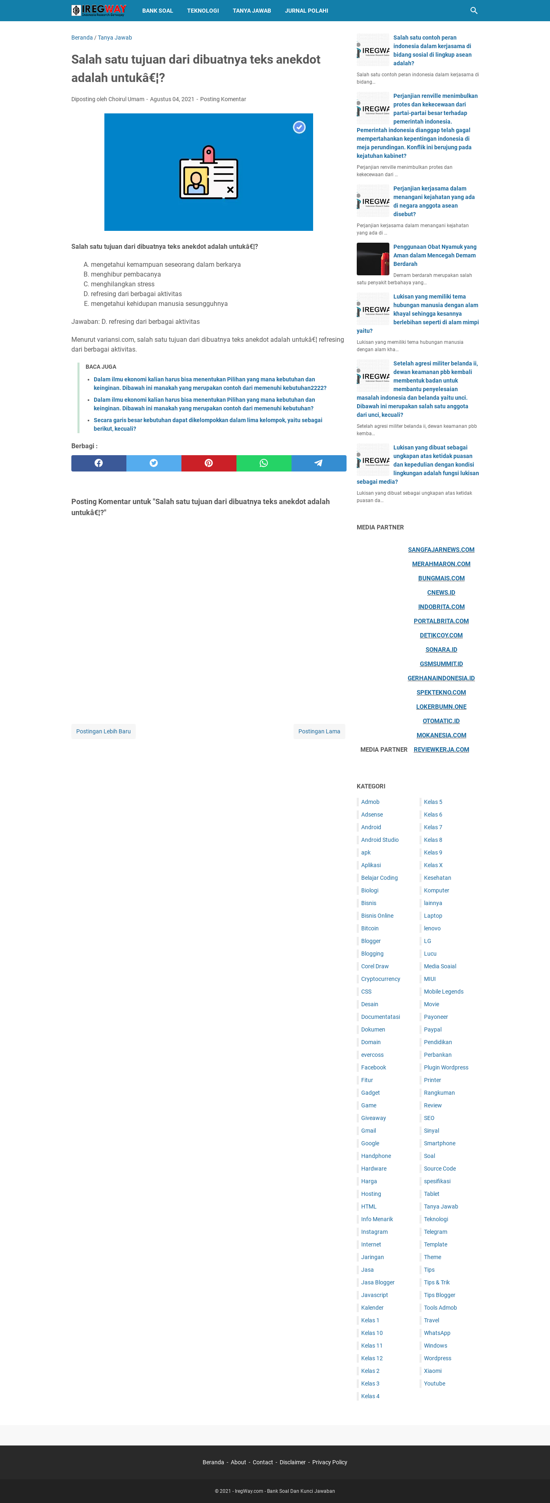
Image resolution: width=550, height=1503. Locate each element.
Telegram (435, 1232)
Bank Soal (157, 10)
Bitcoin (370, 928)
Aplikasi (371, 865)
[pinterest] (208, 463)
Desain (369, 1004)
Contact (263, 1462)
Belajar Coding (379, 877)
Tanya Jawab (252, 10)
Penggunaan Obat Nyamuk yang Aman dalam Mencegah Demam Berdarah (435, 255)
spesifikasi (437, 1181)
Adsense (372, 814)
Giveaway (373, 1118)
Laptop (433, 915)
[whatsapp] (264, 463)
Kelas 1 (370, 1320)
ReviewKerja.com (441, 749)
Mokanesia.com (441, 735)
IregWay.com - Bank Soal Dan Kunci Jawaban (285, 1491)
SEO (429, 1118)
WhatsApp (437, 1333)
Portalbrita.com (441, 621)
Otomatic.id (441, 721)
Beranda (213, 1462)
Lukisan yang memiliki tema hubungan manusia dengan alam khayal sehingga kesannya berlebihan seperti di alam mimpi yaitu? (418, 313)
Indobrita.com (441, 607)
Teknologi (203, 10)
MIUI (430, 979)
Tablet (432, 1194)
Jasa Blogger (378, 1282)
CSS (366, 991)
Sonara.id (441, 649)
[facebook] (98, 463)
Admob (370, 802)
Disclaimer (293, 1462)
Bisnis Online (377, 915)
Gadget (370, 1092)
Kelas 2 (370, 1371)
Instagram (374, 1232)
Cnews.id (441, 592)
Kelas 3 (370, 1383)
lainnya (433, 903)
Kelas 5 (433, 802)
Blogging (372, 953)
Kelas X (433, 865)
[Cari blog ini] (474, 10)
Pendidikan (438, 1042)
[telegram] (319, 463)
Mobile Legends (444, 991)
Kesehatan (437, 877)
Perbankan (438, 1054)
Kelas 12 (372, 1358)
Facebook (373, 1067)
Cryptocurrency (380, 979)
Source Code (440, 1168)
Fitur (367, 1080)
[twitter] (153, 463)
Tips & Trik (437, 1282)
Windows (435, 1345)
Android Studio (380, 840)
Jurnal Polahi (306, 10)
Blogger (371, 941)
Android (371, 827)
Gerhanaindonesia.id (441, 678)
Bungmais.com (441, 578)
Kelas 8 (433, 840)
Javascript (374, 1295)
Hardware (374, 1168)
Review (433, 1105)
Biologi (369, 890)
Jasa (367, 1269)
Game (368, 1105)
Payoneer (436, 1017)
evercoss (372, 1054)
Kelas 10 (372, 1333)
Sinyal (431, 1130)
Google (370, 1143)
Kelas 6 (433, 814)
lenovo (432, 928)
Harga (369, 1181)
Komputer (436, 890)
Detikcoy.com (441, 635)
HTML (369, 1206)
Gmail (368, 1130)
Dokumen (373, 1029)
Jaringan (372, 1257)
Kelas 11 (372, 1345)
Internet (371, 1244)
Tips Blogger (439, 1295)
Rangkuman (439, 1092)
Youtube (434, 1383)
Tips (429, 1269)
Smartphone (439, 1143)
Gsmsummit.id (441, 664)
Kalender (372, 1307)
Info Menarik (377, 1219)
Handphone (376, 1156)
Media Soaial (440, 966)
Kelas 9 (433, 852)
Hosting (371, 1194)
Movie (431, 1004)
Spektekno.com (441, 692)
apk (366, 852)
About (238, 1462)
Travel (431, 1320)
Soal (429, 1156)
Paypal (433, 1029)
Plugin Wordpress (446, 1067)
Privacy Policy (329, 1462)
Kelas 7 (433, 827)
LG (427, 941)
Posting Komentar (223, 99)
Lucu (430, 953)
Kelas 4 (370, 1396)
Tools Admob (440, 1307)
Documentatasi (380, 1017)
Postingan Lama (319, 731)
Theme (432, 1257)
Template (435, 1244)
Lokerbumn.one (441, 707)
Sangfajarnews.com (441, 549)
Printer (432, 1080)
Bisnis (368, 903)
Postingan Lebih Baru (103, 731)
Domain (371, 1042)
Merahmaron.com (441, 564)
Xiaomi (433, 1371)
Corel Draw (375, 966)
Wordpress (437, 1358)
